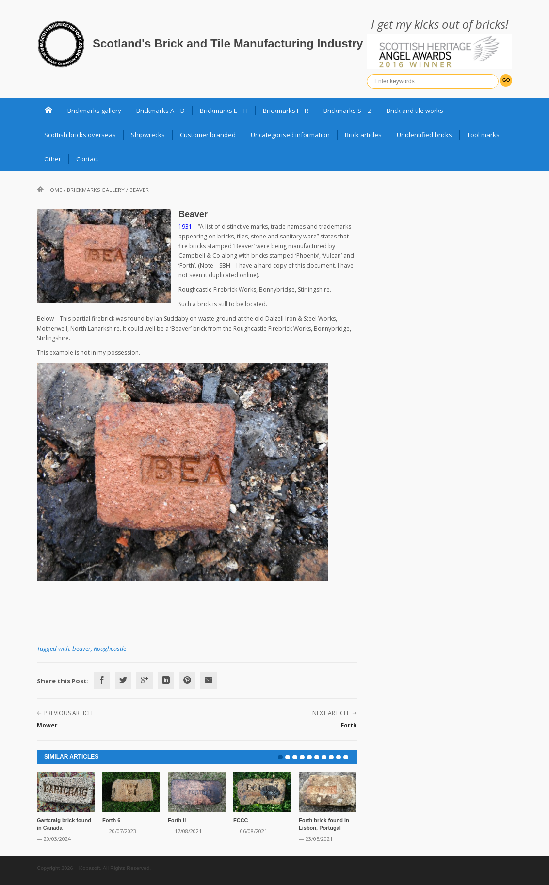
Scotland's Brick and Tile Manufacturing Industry (228, 43)
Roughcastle (110, 648)
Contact (87, 159)
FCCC (240, 820)
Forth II (177, 820)
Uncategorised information (290, 134)
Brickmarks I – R (285, 110)
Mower (47, 725)
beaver (81, 648)
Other (52, 159)
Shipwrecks (148, 134)
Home (49, 189)
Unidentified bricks (424, 134)
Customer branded (208, 134)
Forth (349, 725)
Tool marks (483, 134)
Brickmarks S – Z (347, 110)
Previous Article (69, 713)
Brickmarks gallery (94, 110)
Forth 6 (111, 820)
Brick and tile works (415, 110)
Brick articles (363, 134)
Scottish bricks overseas (80, 134)
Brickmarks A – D (160, 110)
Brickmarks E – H (224, 110)
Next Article (331, 713)
